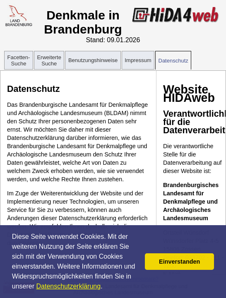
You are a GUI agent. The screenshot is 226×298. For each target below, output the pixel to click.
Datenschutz (173, 61)
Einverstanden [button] (179, 261)
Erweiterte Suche (49, 60)
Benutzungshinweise (93, 60)
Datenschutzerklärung (68, 286)
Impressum (138, 60)
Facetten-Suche (18, 60)
